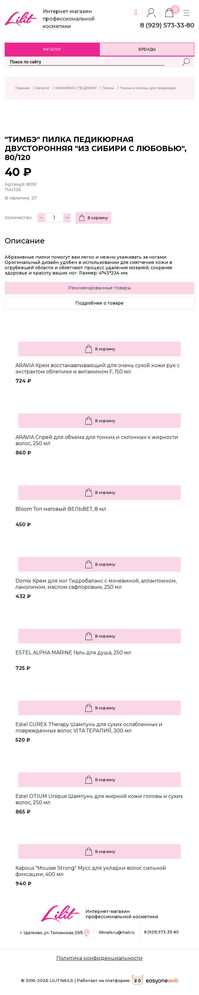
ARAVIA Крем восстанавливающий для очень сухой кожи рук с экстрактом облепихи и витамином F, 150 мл (97, 368)
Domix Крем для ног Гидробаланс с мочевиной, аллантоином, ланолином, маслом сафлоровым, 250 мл (96, 584)
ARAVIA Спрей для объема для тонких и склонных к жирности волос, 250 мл (96, 440)
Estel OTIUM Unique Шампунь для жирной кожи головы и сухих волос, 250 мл (99, 799)
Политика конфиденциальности (99, 958)
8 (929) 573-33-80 (161, 932)
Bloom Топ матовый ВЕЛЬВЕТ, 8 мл (60, 509)
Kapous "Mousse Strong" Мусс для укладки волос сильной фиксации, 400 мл (90, 871)
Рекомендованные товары (99, 288)
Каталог (52, 49)
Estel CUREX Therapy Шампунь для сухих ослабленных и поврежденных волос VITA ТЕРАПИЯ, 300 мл (88, 727)
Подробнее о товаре (99, 303)
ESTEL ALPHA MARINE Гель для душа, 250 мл (73, 653)
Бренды (147, 49)
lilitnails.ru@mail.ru (117, 932)
